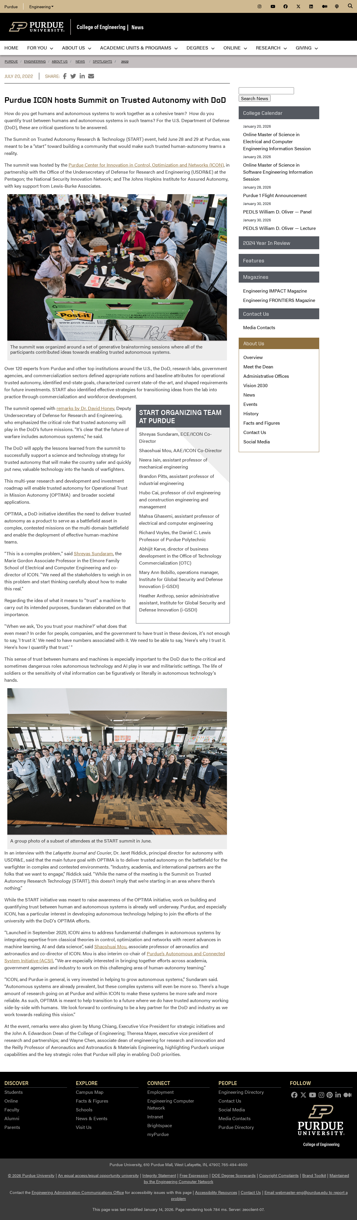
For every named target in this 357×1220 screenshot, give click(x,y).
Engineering (41, 6)
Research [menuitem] (271, 47)
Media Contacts (259, 327)
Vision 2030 (255, 385)
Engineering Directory (241, 1092)
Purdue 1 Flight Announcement (275, 195)
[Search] (350, 6)
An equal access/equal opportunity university (98, 1175)
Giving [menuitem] (307, 47)
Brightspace (159, 1125)
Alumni (11, 1118)
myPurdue (158, 1134)
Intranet (155, 1116)
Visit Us (84, 1127)
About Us (60, 61)
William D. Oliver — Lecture (279, 228)
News (137, 27)
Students (13, 1092)
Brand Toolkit (314, 1175)
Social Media (256, 441)
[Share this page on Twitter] (73, 76)
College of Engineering (101, 26)
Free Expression (194, 1175)
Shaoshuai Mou (110, 946)
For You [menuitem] (40, 47)
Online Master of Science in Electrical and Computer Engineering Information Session (277, 141)
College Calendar (263, 113)
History (251, 413)
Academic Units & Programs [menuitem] (139, 47)
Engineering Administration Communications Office (78, 1192)
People (227, 1082)
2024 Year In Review (266, 243)
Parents (12, 1127)
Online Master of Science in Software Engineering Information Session (278, 171)
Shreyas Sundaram (93, 553)
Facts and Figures (261, 422)
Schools (84, 1109)
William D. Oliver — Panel (277, 211)
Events (250, 404)
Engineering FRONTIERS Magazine (279, 300)
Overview (253, 357)
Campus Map (89, 1092)
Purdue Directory (236, 1127)
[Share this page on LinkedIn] (82, 76)
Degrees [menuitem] (201, 47)
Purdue (11, 6)
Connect (158, 1082)
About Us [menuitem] (76, 47)
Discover (16, 1082)
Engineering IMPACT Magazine (275, 290)
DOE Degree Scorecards (234, 1175)
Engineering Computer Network (170, 1104)
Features (253, 260)
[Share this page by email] (91, 76)
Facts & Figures (92, 1100)
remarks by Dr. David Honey (85, 408)
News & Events (91, 1118)
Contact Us (254, 432)
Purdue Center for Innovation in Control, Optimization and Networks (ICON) (146, 164)
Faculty (11, 1109)
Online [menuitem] (235, 47)
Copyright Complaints (279, 1175)
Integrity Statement (159, 1175)
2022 (125, 61)
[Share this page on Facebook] (65, 76)
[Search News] (266, 90)
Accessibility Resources (216, 1192)
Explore (87, 1082)
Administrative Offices (266, 376)
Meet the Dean (258, 366)
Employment (160, 1092)
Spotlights (102, 61)
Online (11, 1100)
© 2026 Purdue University (31, 1175)
